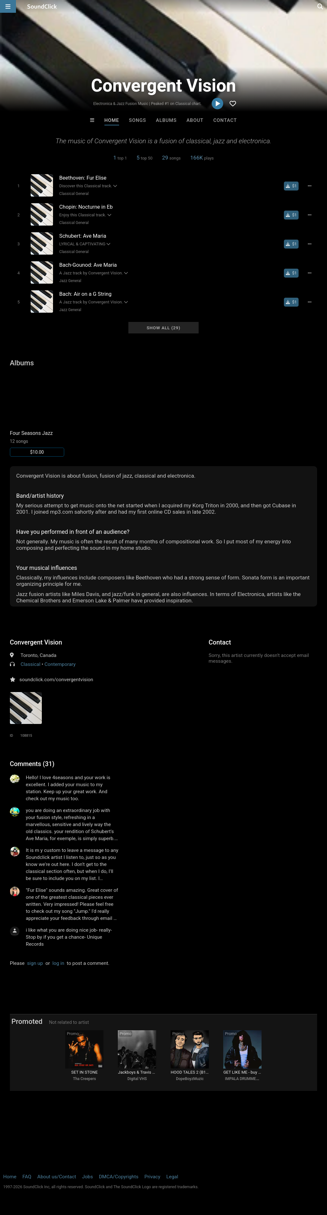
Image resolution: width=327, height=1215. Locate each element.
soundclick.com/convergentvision (56, 679)
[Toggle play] (18, 185)
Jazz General (70, 281)
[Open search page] (320, 6)
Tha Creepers (84, 1079)
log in (58, 963)
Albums (166, 120)
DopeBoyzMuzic (190, 1079)
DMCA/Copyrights (119, 1177)
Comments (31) (32, 764)
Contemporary (59, 664)
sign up (35, 963)
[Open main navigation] (8, 6)
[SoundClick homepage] (42, 6)
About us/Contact (56, 1177)
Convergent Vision (36, 642)
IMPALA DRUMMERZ (243, 1079)
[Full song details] (309, 186)
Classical (31, 664)
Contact (225, 120)
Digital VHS (137, 1079)
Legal (172, 1177)
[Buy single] (291, 186)
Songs (137, 120)
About (194, 120)
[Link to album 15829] (37, 415)
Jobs (87, 1177)
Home (111, 120)
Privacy (152, 1177)
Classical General (74, 193)
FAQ (26, 1177)
